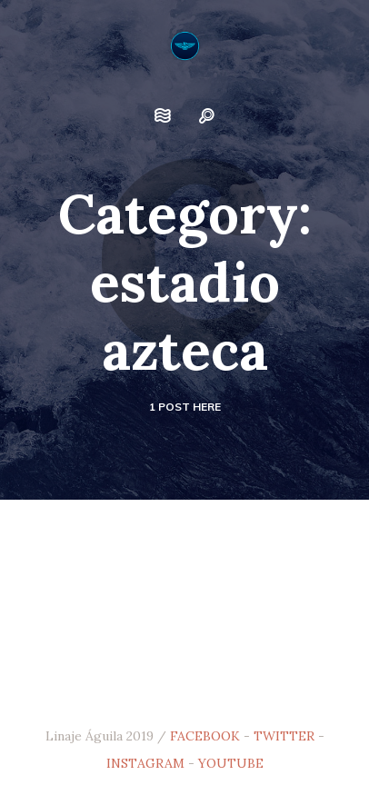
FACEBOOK (205, 736)
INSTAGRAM (145, 763)
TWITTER (284, 736)
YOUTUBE (231, 763)
